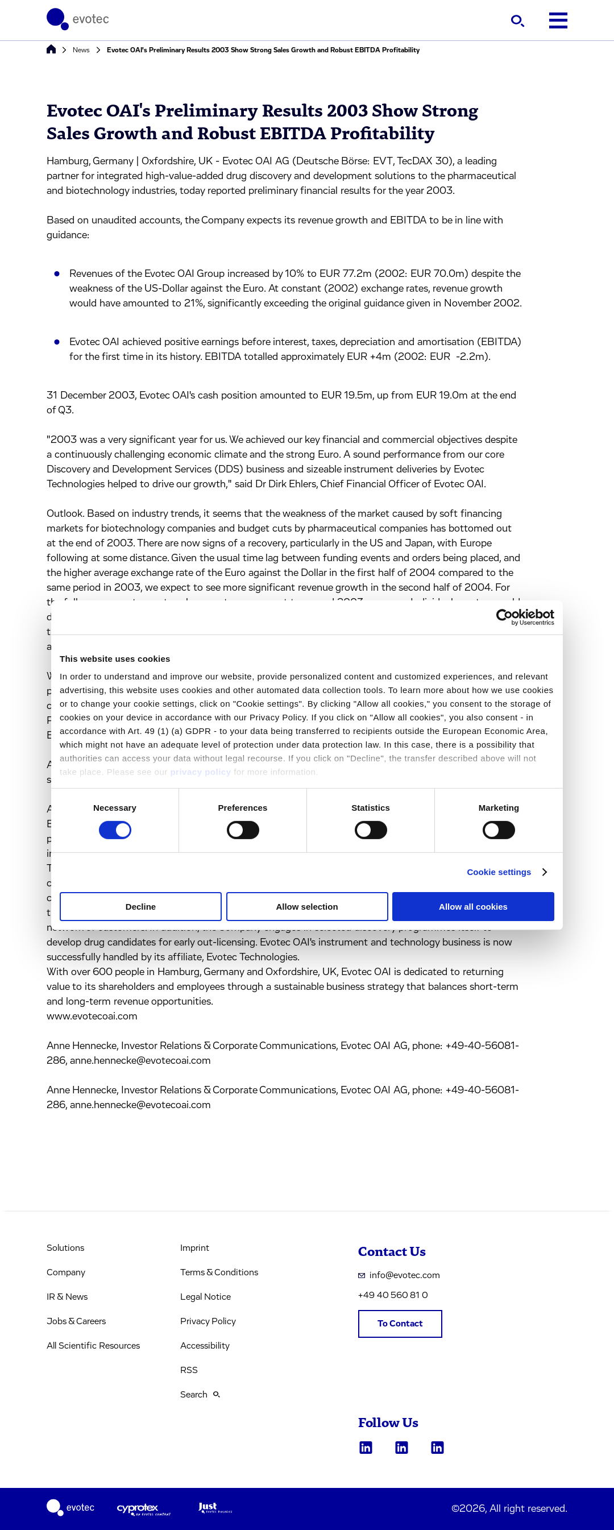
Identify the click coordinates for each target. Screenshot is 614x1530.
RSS (189, 1370)
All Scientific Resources (93, 1345)
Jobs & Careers (76, 1321)
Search (200, 1394)
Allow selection (307, 906)
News (81, 50)
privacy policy (200, 772)
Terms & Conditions (219, 1272)
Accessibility (205, 1345)
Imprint (194, 1248)
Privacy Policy (208, 1321)
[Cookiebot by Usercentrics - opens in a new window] (504, 616)
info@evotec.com (399, 1275)
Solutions (65, 1248)
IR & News (67, 1296)
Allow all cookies (473, 906)
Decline (141, 906)
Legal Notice (205, 1296)
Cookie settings (499, 872)
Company (66, 1272)
